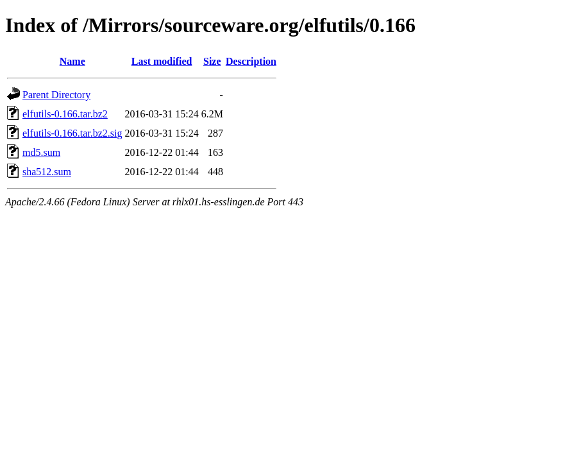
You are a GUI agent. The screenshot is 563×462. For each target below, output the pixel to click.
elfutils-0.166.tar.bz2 (65, 113)
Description (251, 61)
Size (212, 61)
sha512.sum (46, 171)
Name (72, 61)
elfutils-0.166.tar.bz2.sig (72, 133)
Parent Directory (56, 94)
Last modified (161, 61)
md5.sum (41, 152)
